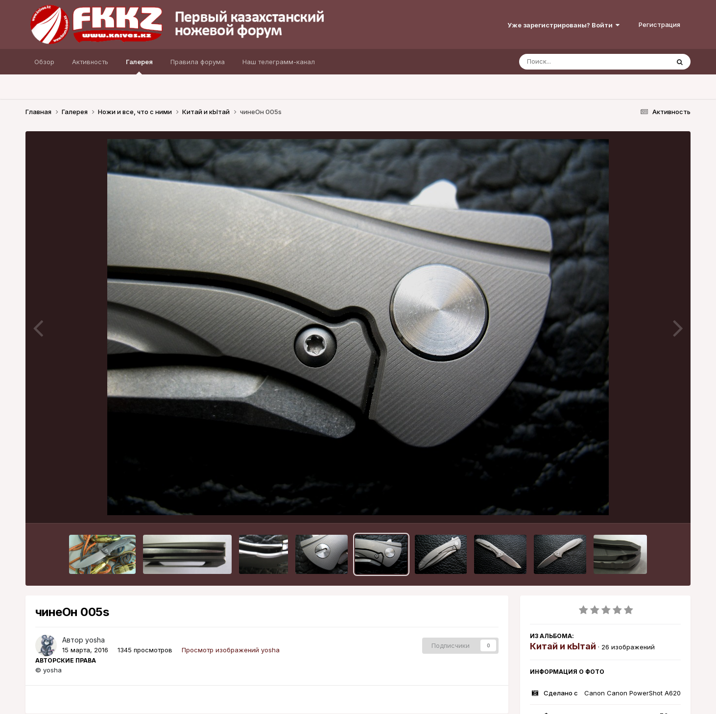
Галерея (139, 66)
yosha (95, 640)
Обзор (44, 62)
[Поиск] (575, 62)
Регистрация (659, 24)
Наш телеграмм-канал (278, 62)
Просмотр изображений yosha (231, 650)
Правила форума (197, 62)
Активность (90, 62)
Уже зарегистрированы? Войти (563, 25)
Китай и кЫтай (563, 646)
